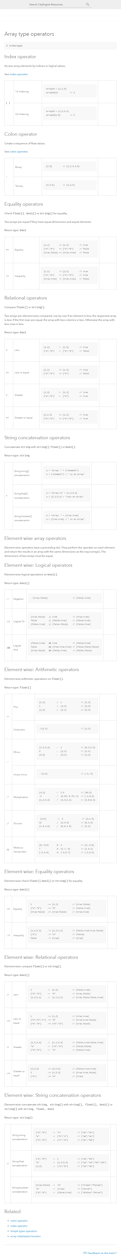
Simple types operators (23, 1225)
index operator (19, 74)
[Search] (87, 4)
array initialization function (25, 1230)
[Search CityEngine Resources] (57, 4)
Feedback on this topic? (102, 1247)
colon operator (19, 151)
